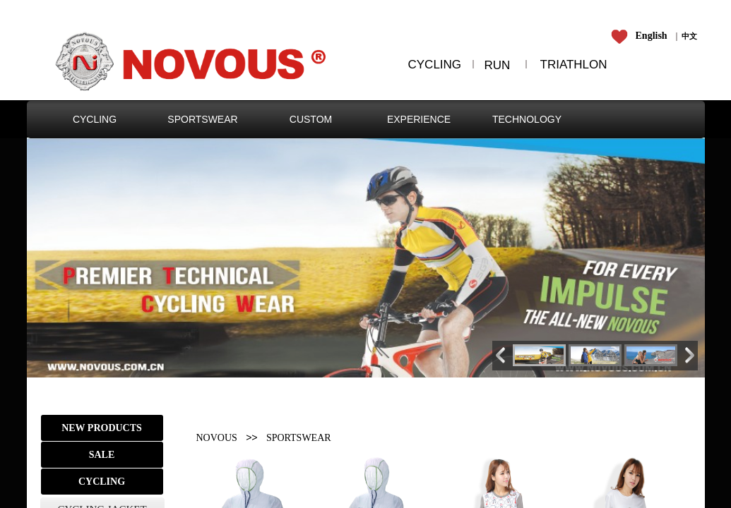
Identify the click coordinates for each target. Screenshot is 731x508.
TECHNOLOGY (526, 119)
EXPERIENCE (419, 119)
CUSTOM (311, 119)
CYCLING (95, 119)
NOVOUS (216, 438)
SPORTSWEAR (202, 119)
